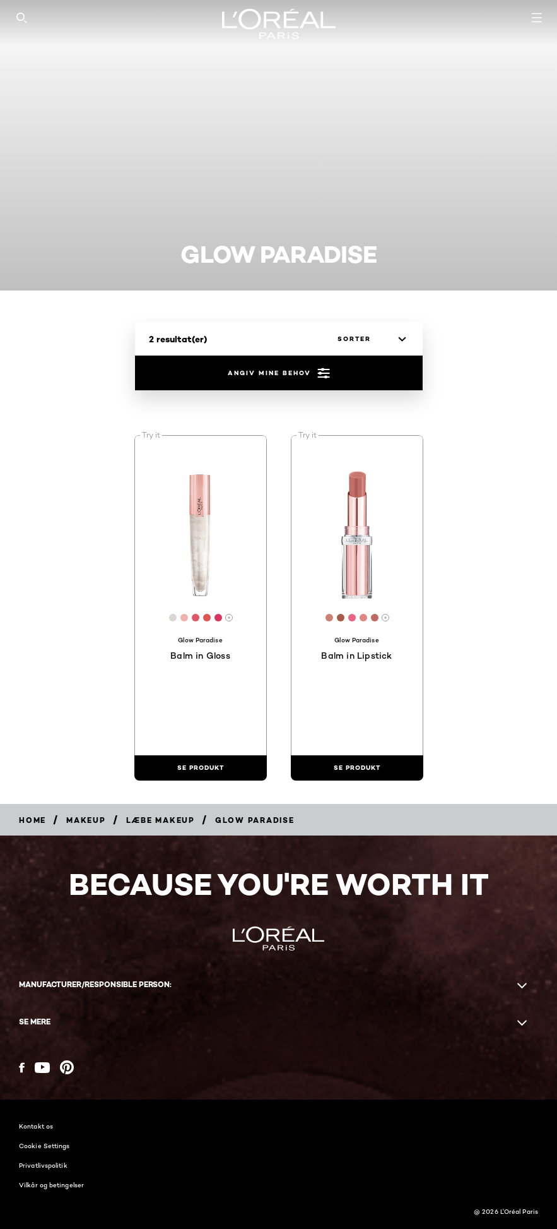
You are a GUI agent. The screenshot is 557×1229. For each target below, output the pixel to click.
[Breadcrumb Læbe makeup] (160, 820)
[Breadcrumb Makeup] (86, 820)
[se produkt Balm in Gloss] (200, 768)
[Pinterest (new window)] (67, 1067)
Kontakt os (36, 1126)
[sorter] (368, 339)
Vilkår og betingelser (51, 1185)
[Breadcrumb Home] (32, 820)
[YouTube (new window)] (42, 1067)
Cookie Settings (44, 1145)
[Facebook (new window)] (22, 1067)
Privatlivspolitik (43, 1165)
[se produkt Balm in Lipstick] (357, 768)
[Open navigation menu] (536, 17)
